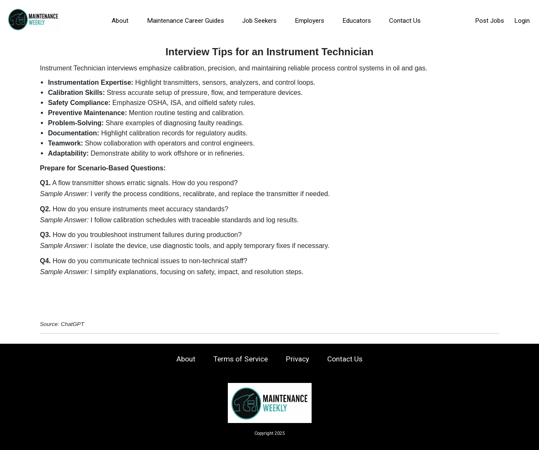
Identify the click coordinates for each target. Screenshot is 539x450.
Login (522, 20)
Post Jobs (489, 20)
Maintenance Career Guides (185, 20)
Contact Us (405, 20)
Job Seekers (259, 20)
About (120, 20)
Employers (309, 20)
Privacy (297, 359)
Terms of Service (240, 359)
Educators (356, 20)
